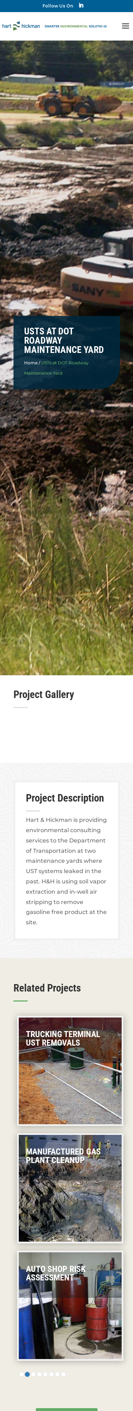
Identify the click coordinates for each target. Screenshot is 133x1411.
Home (31, 362)
